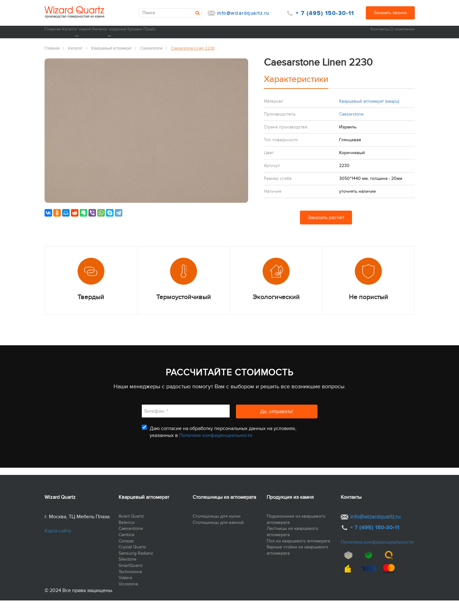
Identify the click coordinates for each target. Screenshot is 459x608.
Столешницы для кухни (217, 524)
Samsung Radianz (136, 560)
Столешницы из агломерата (224, 505)
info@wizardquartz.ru (243, 13)
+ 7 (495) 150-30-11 (325, 13)
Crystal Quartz (132, 554)
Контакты (365, 36)
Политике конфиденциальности (215, 443)
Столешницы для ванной (218, 530)
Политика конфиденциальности (377, 550)
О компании (402, 36)
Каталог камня (97, 39)
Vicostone (128, 591)
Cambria (126, 542)
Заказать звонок (390, 12)
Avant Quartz (131, 524)
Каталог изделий (151, 39)
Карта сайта (58, 538)
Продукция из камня (290, 505)
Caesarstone (131, 536)
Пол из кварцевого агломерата (298, 548)
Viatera (125, 585)
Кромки (197, 36)
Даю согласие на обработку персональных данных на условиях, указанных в (223, 439)
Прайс (231, 36)
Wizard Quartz (60, 505)
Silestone (127, 567)
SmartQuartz (131, 573)
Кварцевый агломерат (144, 505)
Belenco (127, 530)
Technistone (130, 579)
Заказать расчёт (326, 225)
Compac (126, 548)
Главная (53, 36)
